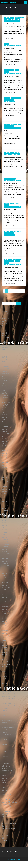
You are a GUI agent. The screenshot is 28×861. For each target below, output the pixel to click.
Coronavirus (5, 710)
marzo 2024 (4, 359)
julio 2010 (4, 613)
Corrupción (4, 713)
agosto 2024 (5, 347)
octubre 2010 (5, 609)
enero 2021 (4, 424)
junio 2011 (4, 592)
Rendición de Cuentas (7, 816)
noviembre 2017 (5, 512)
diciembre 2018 (5, 481)
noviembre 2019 (5, 455)
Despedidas (4, 722)
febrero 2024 (5, 361)
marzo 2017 (4, 532)
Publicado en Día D (6, 799)
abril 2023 (4, 385)
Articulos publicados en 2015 (8, 693)
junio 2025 (4, 323)
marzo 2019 (4, 474)
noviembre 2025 (5, 313)
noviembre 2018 (5, 484)
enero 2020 (4, 452)
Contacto (16, 851)
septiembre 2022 (6, 402)
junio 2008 (4, 671)
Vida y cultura (5, 840)
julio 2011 (4, 589)
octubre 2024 (5, 342)
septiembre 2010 (6, 611)
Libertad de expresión (7, 770)
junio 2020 (4, 440)
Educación (7, 98)
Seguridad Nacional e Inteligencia (9, 823)
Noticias (4, 782)
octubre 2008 (5, 661)
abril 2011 (4, 597)
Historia (4, 761)
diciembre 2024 (5, 337)
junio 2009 (4, 642)
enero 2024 (4, 364)
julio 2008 (4, 669)
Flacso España (5, 756)
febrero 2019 (5, 476)
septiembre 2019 (6, 460)
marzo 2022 (4, 416)
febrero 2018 (5, 505)
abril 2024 (4, 356)
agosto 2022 (5, 404)
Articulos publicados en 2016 (8, 696)
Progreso (4, 797)
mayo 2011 (4, 594)
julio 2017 (4, 522)
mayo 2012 (4, 570)
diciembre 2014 (5, 546)
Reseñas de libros (6, 818)
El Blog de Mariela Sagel (9, 2)
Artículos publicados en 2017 (8, 698)
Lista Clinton (5, 773)
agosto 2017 (5, 520)
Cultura (3, 717)
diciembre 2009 (5, 628)
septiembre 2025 (6, 318)
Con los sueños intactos (10, 131)
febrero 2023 (5, 390)
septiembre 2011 (6, 587)
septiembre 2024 (6, 344)
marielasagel (7, 38)
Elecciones (4, 739)
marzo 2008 (4, 678)
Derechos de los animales (7, 720)
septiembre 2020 (6, 433)
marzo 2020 (4, 448)
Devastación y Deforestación (8, 727)
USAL (3, 837)
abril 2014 (4, 551)
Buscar (3, 300)
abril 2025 (4, 328)
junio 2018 (4, 496)
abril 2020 (4, 445)
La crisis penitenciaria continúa (12, 76)
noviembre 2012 (5, 565)
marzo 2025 (4, 330)
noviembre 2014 (5, 549)
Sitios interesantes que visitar (8, 828)
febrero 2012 (5, 575)
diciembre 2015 (5, 541)
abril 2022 (4, 414)
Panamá (6, 71)
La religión (4, 768)
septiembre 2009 (6, 635)
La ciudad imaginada (9, 104)
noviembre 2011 (5, 582)
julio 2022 (4, 407)
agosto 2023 (5, 376)
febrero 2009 (5, 652)
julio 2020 (4, 438)
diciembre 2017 (5, 510)
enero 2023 (4, 392)
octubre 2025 (5, 316)
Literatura (12, 178)
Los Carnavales (5, 777)
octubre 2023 (5, 371)
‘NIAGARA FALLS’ (9, 48)
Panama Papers (5, 789)
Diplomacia (4, 729)
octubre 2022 (5, 400)
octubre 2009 (5, 632)
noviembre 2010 (5, 606)
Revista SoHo (5, 821)
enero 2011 (4, 601)
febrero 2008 (5, 681)
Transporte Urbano (6, 830)
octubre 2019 (5, 457)
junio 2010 (4, 616)
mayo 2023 (4, 383)
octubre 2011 (5, 585)
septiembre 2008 (6, 664)
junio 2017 (4, 525)
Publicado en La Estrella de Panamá (12, 45)
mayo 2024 (4, 354)
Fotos (3, 758)
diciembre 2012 (5, 563)
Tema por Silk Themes (14, 859)
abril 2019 (4, 472)
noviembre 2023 (5, 368)
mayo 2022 (4, 412)
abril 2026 (4, 311)
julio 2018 (4, 493)
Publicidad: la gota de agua (11, 267)
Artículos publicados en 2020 (8, 705)
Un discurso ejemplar (10, 209)
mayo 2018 (4, 498)
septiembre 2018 (6, 488)
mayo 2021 (4, 421)
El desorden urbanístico (7, 737)
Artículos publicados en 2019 (8, 703)
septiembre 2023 (6, 373)
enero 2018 (4, 508)
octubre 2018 (5, 486)
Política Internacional (7, 794)
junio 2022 (4, 409)
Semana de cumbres (9, 238)
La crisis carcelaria (9, 24)
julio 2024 (4, 349)
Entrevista (4, 744)
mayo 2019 (4, 469)
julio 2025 (4, 320)
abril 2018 (4, 500)
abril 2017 (4, 529)
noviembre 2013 (5, 553)
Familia (3, 749)
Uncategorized (5, 835)
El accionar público (9, 17)
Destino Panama (5, 725)
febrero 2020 (5, 450)
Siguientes (20, 291)
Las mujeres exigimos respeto (12, 157)
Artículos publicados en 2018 (8, 701)
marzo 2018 (4, 503)
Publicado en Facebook (7, 806)
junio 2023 (4, 380)
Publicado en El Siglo (9, 101)
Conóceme (9, 851)
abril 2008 (4, 676)
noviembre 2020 (5, 428)
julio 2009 (4, 640)
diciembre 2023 (5, 366)
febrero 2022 (5, 419)
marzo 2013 (4, 561)
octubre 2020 (5, 431)
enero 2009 (4, 654)
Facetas (6, 43)
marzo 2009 (4, 649)
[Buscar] (18, 303)
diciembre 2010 (5, 604)
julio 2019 (4, 464)
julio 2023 (4, 378)
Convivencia (7, 231)
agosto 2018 (5, 491)
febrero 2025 (5, 332)
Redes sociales (5, 813)
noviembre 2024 (5, 340)
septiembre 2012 (6, 568)
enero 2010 (4, 625)
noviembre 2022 (5, 397)
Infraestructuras (19, 17)
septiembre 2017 (6, 517)
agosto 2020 (5, 436)
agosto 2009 (5, 637)
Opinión (17, 19)
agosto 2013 (5, 558)
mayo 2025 (4, 325)
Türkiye (3, 833)
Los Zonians (4, 780)
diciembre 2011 (5, 580)
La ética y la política (9, 19)
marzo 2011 (4, 599)
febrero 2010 (5, 623)
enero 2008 (4, 683)
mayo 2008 (4, 673)
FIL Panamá (4, 753)
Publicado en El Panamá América (9, 801)
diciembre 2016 (5, 539)
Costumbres (7, 259)
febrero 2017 (5, 534)
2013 (17, 11)
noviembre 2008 (5, 659)
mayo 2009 (4, 644)
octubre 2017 (5, 515)
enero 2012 (4, 577)
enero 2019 (4, 479)
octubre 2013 (5, 556)
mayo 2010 (4, 618)
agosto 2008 (5, 666)
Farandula (4, 751)
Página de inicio (10, 11)
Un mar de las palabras (10, 183)
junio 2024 (4, 352)
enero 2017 (4, 537)
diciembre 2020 (5, 426)
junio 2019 (4, 467)
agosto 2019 (5, 462)
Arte (3, 689)
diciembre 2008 (5, 657)
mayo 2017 (4, 527)
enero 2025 (4, 335)
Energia (3, 741)
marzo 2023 (4, 388)
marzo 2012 (4, 573)
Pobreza (4, 792)
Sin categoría (5, 825)
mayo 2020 (4, 443)
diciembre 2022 (5, 395)
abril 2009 (4, 647)
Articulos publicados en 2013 (8, 691)
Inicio (3, 851)
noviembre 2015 (5, 544)
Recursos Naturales (6, 811)
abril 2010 (4, 621)
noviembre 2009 (5, 630)
